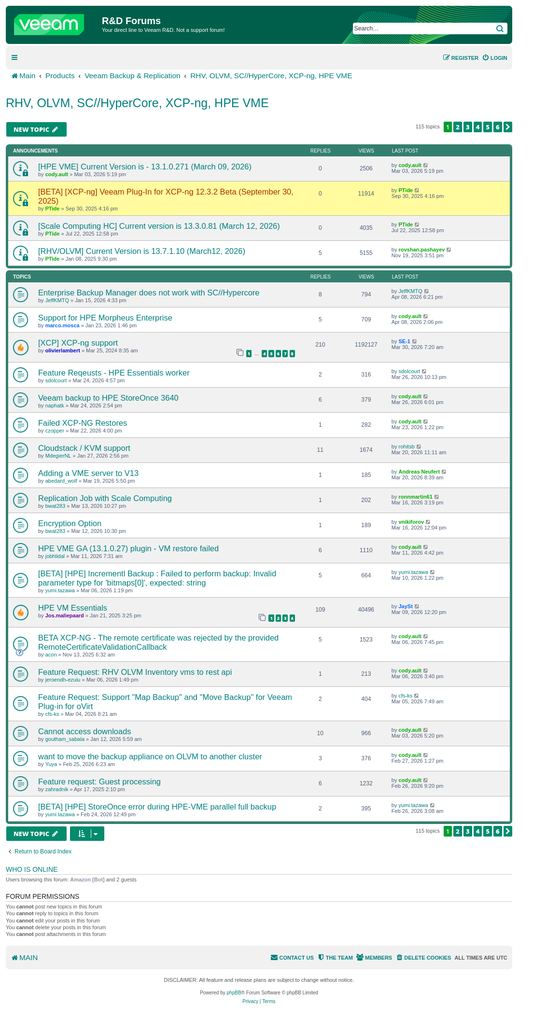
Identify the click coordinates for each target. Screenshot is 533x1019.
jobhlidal (55, 556)
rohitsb (406, 446)
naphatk (54, 405)
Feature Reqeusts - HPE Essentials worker (114, 372)
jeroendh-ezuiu (63, 680)
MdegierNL (58, 456)
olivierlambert (62, 350)
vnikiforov (411, 522)
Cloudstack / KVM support (84, 448)
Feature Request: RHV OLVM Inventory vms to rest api (135, 672)
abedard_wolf (61, 481)
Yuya (51, 764)
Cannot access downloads (84, 731)
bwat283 (55, 506)
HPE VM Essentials (72, 607)
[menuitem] (494, 58)
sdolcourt (56, 380)
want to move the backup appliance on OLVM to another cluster (150, 756)
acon (51, 654)
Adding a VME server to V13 (88, 473)
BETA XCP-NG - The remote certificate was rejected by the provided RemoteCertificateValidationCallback (158, 642)
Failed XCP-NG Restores (82, 423)
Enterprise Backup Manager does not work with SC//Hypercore (149, 292)
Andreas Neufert (419, 472)
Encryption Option (69, 523)
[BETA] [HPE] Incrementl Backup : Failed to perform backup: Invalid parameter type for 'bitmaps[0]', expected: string (157, 578)
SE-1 (404, 341)
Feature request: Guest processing (99, 781)
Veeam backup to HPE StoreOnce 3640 (108, 397)
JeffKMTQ (57, 300)
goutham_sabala (64, 739)
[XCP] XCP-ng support (78, 342)
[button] (508, 127)
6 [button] (498, 127)
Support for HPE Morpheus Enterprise (105, 317)
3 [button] (468, 127)
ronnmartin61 (415, 497)
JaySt (405, 606)
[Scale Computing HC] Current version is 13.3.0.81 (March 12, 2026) (159, 226)
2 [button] (458, 127)
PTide (52, 208)
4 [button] (478, 127)
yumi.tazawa (60, 590)
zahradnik (57, 789)
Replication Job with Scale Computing (105, 498)
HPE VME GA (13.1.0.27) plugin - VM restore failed (128, 548)
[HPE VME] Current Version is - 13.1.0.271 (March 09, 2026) (145, 166)
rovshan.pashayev (421, 249)
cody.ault (56, 174)
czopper (54, 430)
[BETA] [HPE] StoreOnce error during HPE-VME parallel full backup (157, 806)
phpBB (234, 992)
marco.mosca (62, 325)
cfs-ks (52, 714)
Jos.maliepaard (64, 615)
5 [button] (488, 127)
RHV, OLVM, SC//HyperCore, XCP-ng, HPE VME (137, 103)
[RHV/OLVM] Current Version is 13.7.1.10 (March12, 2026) (141, 251)
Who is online (31, 869)
